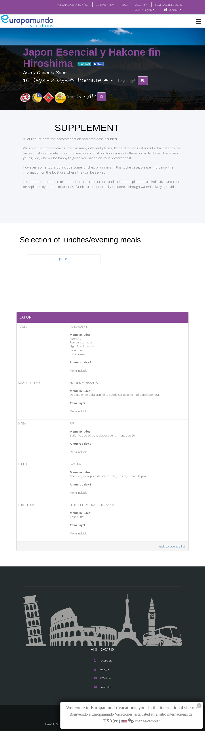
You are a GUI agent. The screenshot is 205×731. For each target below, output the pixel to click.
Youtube (102, 687)
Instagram (102, 669)
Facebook (102, 661)
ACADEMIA (137, 4)
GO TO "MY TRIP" (99, 4)
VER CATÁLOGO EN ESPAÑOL (64, 4)
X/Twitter (102, 678)
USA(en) (175, 10)
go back (84, 64)
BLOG (120, 4)
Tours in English (145, 10)
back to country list (172, 546)
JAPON (64, 259)
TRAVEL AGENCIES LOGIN (167, 4)
